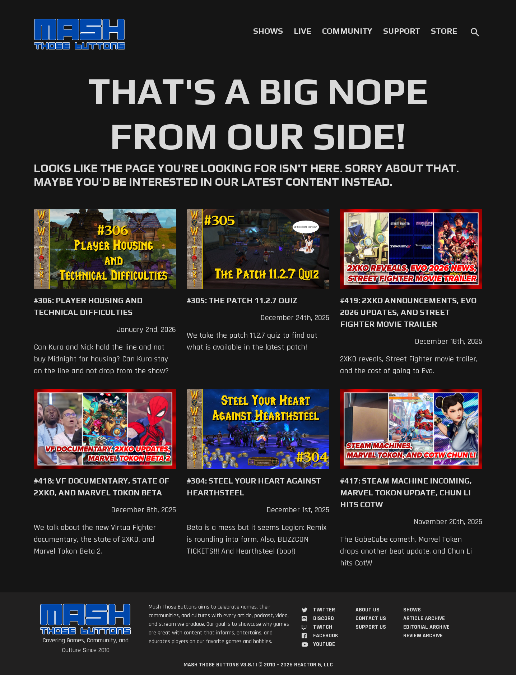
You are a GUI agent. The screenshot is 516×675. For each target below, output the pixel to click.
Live (302, 31)
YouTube (324, 644)
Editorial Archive (426, 627)
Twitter (324, 610)
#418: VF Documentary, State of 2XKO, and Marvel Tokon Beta (101, 486)
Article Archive (424, 618)
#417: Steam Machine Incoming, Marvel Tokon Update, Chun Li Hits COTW (406, 492)
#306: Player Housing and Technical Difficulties (88, 306)
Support (401, 31)
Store (444, 31)
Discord (323, 618)
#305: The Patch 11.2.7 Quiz (242, 300)
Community (347, 31)
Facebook (325, 635)
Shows (268, 31)
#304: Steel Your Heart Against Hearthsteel (254, 486)
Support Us (370, 627)
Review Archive (423, 635)
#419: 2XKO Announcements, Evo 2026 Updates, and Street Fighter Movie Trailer (408, 312)
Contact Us (370, 618)
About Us (367, 610)
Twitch (322, 627)
